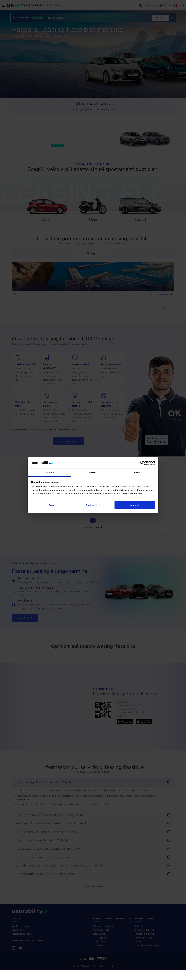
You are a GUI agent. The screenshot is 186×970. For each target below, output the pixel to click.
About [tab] (136, 472)
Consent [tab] (49, 472)
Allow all (134, 505)
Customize (93, 505)
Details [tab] (93, 472)
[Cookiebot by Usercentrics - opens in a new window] (142, 463)
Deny (51, 505)
